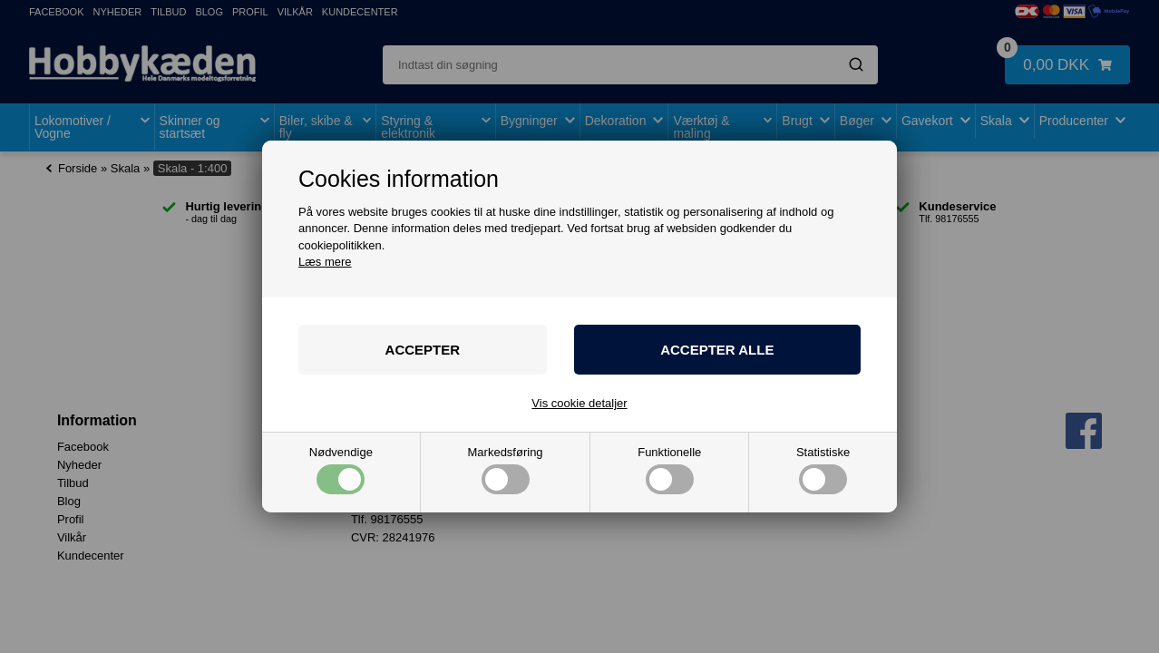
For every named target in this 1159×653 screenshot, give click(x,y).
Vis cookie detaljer (579, 403)
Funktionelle (669, 470)
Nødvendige (341, 470)
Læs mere (325, 261)
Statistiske (823, 470)
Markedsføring (505, 470)
